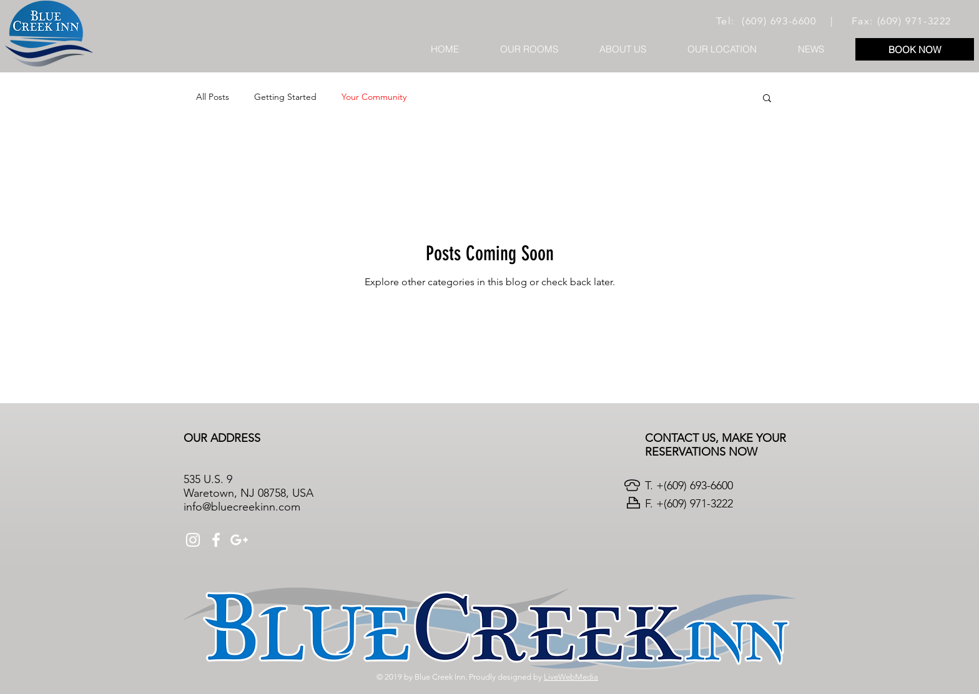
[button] (767, 98)
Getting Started (285, 96)
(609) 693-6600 (779, 21)
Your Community (374, 96)
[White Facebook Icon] (216, 539)
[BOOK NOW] (914, 49)
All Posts (212, 96)
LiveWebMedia (571, 677)
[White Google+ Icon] (239, 539)
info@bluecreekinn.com (242, 507)
